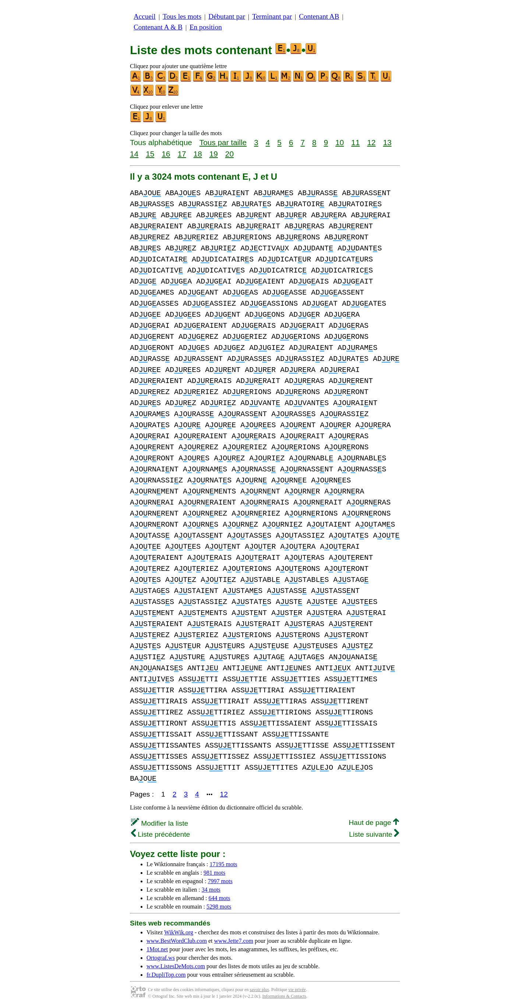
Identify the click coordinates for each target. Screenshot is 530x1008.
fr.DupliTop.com (166, 975)
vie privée (297, 989)
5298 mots (218, 906)
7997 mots (220, 881)
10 (339, 142)
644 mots (219, 898)
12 (371, 142)
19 (213, 154)
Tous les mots (182, 16)
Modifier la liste (159, 823)
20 (229, 154)
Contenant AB (319, 16)
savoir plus (259, 989)
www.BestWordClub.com (176, 941)
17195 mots (223, 864)
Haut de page (374, 822)
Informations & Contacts (284, 996)
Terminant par (272, 16)
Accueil (145, 16)
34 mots (211, 889)
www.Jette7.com (233, 941)
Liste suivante (374, 834)
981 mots (214, 873)
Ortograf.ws (160, 958)
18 (198, 154)
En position (206, 27)
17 (181, 154)
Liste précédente (160, 834)
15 (150, 154)
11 (355, 142)
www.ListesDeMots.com (175, 966)
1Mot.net (157, 949)
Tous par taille (223, 142)
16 (166, 154)
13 (387, 142)
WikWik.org (178, 932)
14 (134, 154)
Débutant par (226, 16)
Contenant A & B (158, 27)
